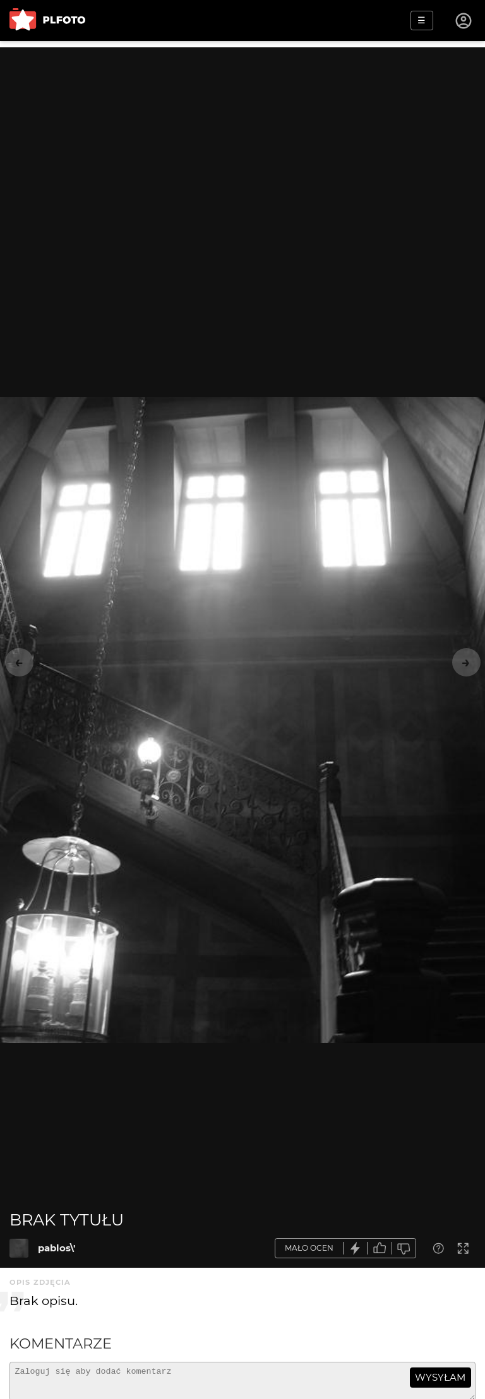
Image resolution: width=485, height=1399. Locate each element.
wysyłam (440, 1377)
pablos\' (56, 1248)
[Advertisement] (242, 135)
